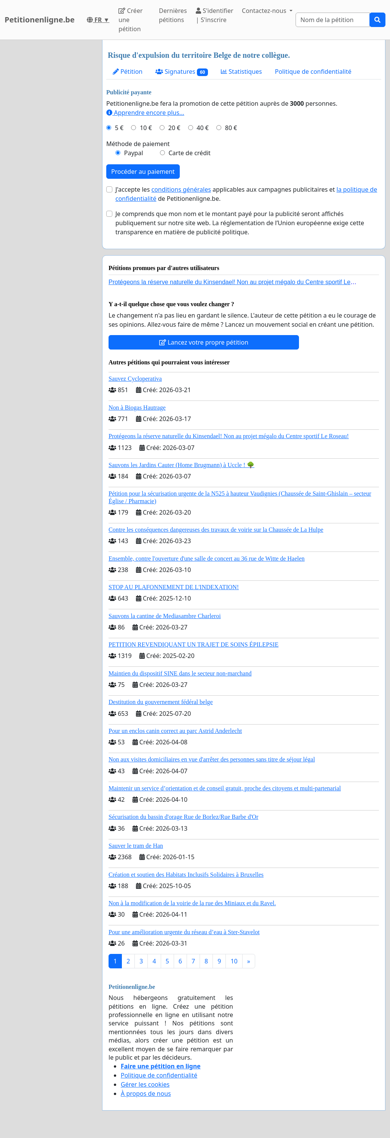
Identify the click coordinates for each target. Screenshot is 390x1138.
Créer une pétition (130, 19)
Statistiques (241, 71)
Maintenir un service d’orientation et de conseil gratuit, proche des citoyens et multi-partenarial (225, 788)
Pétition (127, 71)
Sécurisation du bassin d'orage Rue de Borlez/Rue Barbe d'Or (183, 817)
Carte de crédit (189, 153)
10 (233, 961)
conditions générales (181, 189)
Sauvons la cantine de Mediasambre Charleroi (165, 616)
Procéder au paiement (143, 171)
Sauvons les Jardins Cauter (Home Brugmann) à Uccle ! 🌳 (181, 465)
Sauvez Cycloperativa (135, 378)
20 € (174, 128)
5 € (119, 128)
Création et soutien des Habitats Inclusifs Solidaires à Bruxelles (186, 874)
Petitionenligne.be (40, 19)
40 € (203, 128)
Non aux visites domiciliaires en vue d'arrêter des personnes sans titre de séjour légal (212, 759)
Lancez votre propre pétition (203, 342)
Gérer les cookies (145, 1084)
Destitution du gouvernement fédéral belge (161, 702)
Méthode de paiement (138, 144)
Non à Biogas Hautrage (137, 407)
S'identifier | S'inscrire (214, 15)
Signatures (181, 71)
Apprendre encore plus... (145, 112)
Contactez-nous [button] (265, 10)
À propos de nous (146, 1093)
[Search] (333, 20)
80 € (231, 128)
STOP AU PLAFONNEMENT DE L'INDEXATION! (174, 587)
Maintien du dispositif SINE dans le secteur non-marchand (180, 673)
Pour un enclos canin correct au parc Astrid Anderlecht (175, 731)
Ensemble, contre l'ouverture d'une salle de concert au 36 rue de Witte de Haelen (207, 558)
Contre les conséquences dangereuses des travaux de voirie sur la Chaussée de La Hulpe (216, 529)
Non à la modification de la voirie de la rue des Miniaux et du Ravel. (192, 903)
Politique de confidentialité (313, 71)
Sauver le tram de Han (136, 845)
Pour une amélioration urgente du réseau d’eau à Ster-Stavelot (184, 932)
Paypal (133, 153)
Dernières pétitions (173, 15)
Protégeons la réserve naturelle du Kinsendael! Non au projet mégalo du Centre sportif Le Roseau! (229, 436)
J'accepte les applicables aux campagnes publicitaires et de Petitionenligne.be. (246, 194)
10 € (146, 128)
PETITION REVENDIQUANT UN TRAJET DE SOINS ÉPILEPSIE (193, 644)
